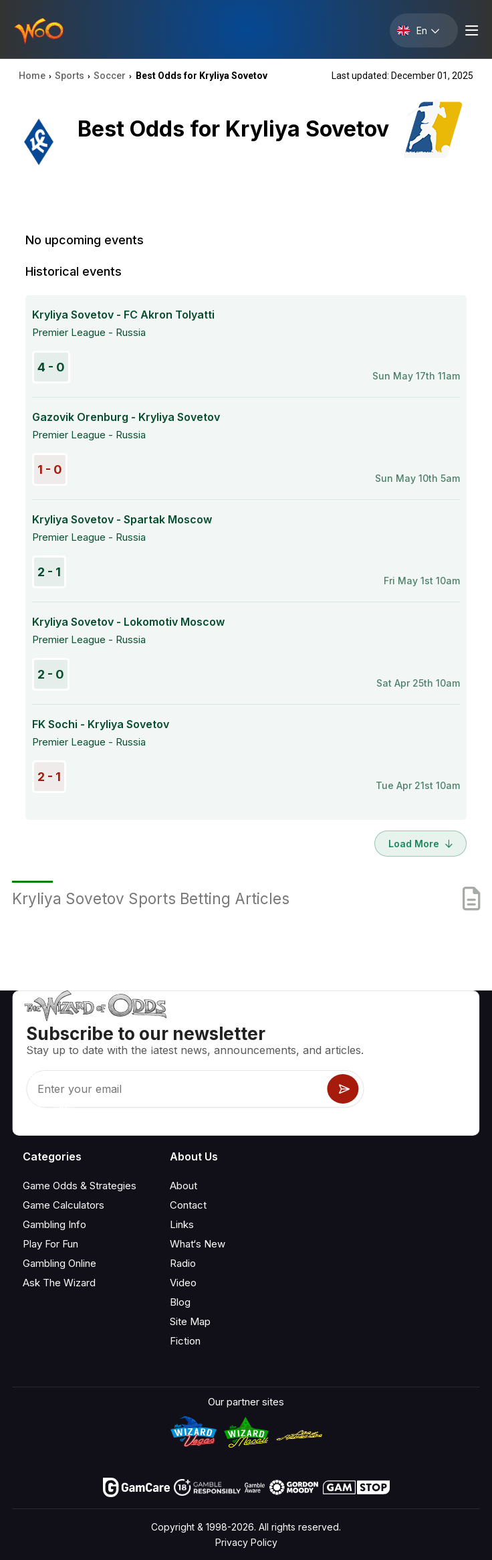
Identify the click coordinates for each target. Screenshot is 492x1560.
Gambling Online (59, 1263)
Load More (420, 843)
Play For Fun (50, 1243)
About (183, 1185)
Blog (180, 1302)
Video (183, 1282)
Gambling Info (54, 1224)
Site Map (190, 1321)
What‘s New (197, 1243)
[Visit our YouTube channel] (34, 1110)
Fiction (185, 1340)
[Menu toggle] (470, 30)
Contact (188, 1205)
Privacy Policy (246, 1542)
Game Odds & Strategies (79, 1185)
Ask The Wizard (59, 1282)
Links (182, 1224)
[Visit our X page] (63, 1110)
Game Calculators (63, 1205)
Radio (183, 1263)
